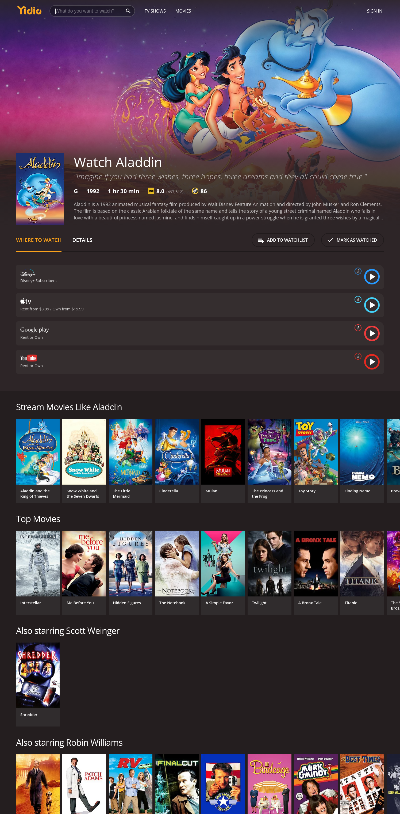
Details (82, 240)
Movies (183, 11)
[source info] (356, 271)
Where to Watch (38, 240)
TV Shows (155, 11)
